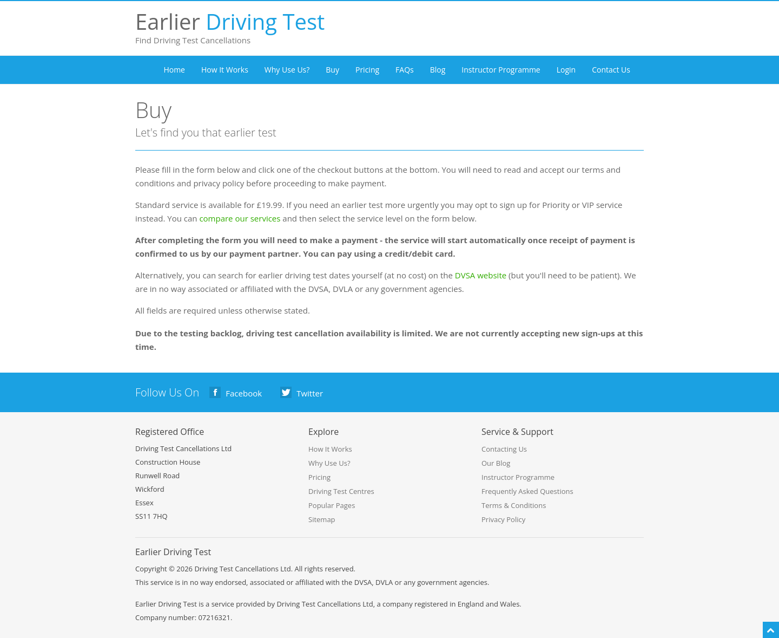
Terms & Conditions (513, 505)
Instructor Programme (500, 69)
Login (566, 69)
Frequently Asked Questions (527, 491)
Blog (438, 69)
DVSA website (480, 275)
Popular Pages (331, 505)
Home (174, 69)
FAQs (404, 69)
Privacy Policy (503, 519)
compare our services (239, 218)
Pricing (367, 69)
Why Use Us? (287, 69)
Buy (332, 69)
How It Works (224, 69)
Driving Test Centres (341, 491)
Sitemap (321, 519)
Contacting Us (504, 449)
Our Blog (495, 463)
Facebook (236, 393)
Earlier (170, 21)
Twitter (302, 393)
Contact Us (611, 69)
